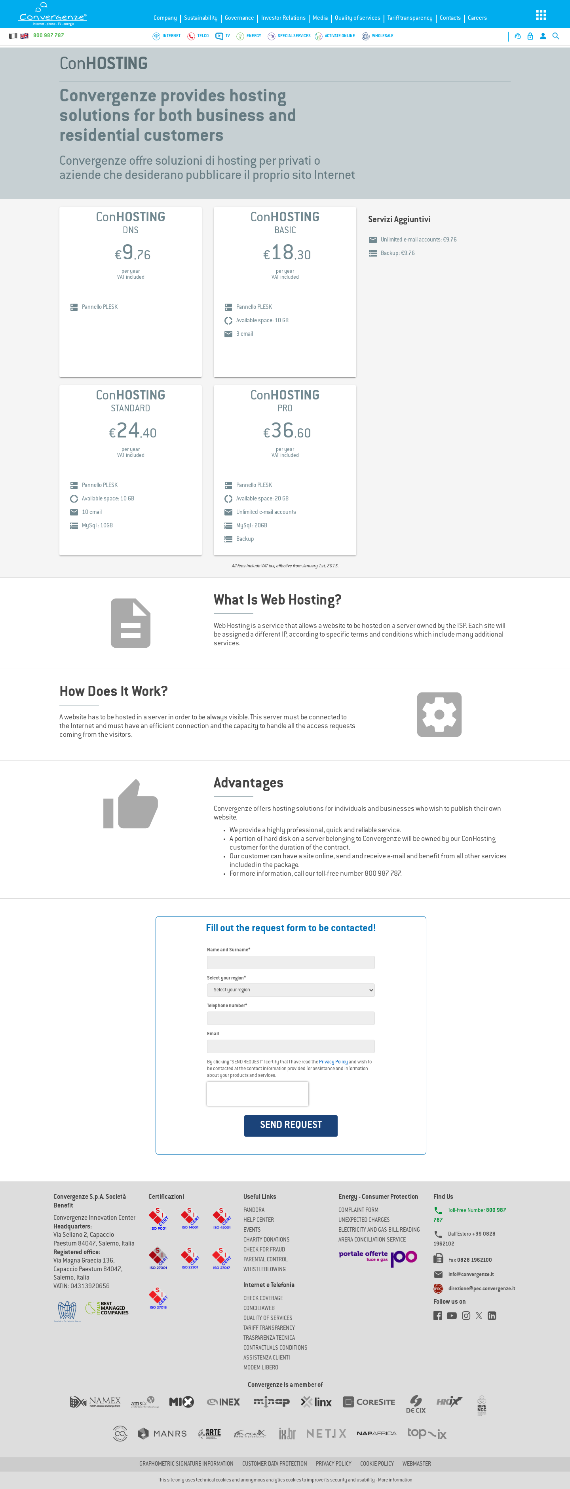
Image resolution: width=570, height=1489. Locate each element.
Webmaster (417, 1464)
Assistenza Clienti (266, 1358)
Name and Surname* (228, 950)
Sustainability (201, 18)
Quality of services (357, 18)
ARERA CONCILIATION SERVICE (372, 1240)
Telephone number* (227, 1006)
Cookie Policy (377, 1464)
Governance (239, 18)
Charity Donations (266, 1240)
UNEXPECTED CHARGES (364, 1220)
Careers (477, 18)
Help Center (258, 1220)
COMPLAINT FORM (358, 1210)
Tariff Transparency (269, 1328)
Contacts (450, 18)
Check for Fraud (264, 1250)
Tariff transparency (410, 18)
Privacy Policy (333, 1062)
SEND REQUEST (291, 1125)
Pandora (253, 1210)
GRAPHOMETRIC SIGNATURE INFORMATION (186, 1464)
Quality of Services (268, 1319)
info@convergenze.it (471, 1274)
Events (252, 1230)
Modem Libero (260, 1368)
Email (213, 1034)
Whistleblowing (264, 1270)
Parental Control (265, 1260)
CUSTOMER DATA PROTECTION (274, 1464)
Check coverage (263, 1299)
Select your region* (226, 978)
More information (395, 1480)
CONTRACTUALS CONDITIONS (275, 1348)
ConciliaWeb (259, 1309)
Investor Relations (283, 18)
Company (165, 18)
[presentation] (257, 1094)
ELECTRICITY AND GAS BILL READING (379, 1230)
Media (320, 18)
